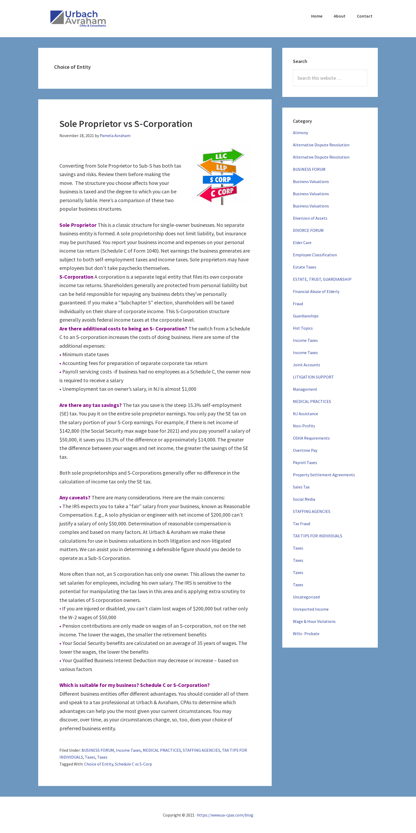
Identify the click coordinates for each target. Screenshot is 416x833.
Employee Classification (315, 254)
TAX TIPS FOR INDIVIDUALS (317, 535)
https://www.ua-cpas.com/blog (225, 815)
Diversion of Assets (310, 218)
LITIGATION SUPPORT (313, 377)
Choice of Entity (98, 764)
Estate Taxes (304, 267)
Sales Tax (301, 487)
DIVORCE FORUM (308, 230)
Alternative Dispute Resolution (321, 144)
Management (305, 389)
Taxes (90, 757)
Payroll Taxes (305, 462)
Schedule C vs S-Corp (133, 764)
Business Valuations (311, 181)
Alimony (300, 132)
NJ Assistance (305, 413)
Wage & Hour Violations (314, 621)
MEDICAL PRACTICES (162, 750)
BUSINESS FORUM (97, 750)
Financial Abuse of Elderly (316, 291)
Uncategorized (306, 597)
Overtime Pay (305, 450)
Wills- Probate (306, 633)
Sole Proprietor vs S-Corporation (130, 124)
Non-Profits (304, 425)
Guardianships (306, 315)
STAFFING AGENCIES (201, 750)
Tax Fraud (301, 523)
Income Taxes (128, 750)
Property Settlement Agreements (324, 474)
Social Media (304, 499)
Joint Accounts (306, 364)
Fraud (298, 303)
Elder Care (302, 242)
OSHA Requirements (311, 438)
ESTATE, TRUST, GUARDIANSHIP (322, 279)
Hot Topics (303, 328)
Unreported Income (311, 609)
